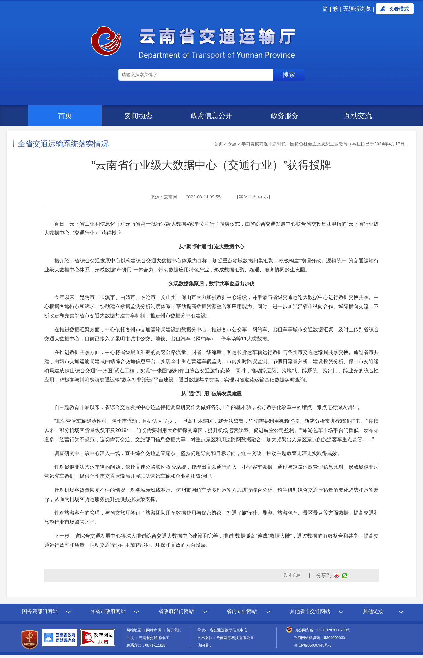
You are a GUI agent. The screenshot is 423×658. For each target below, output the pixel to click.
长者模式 (399, 9)
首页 (65, 115)
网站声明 (154, 630)
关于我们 (174, 630)
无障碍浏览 (357, 9)
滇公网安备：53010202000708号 (322, 630)
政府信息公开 (211, 115)
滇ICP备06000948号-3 (312, 645)
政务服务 (285, 115)
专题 (232, 143)
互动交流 (358, 115)
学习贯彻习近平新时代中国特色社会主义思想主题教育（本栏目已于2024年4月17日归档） (329, 143)
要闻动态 (138, 115)
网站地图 (134, 630)
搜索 (289, 74)
